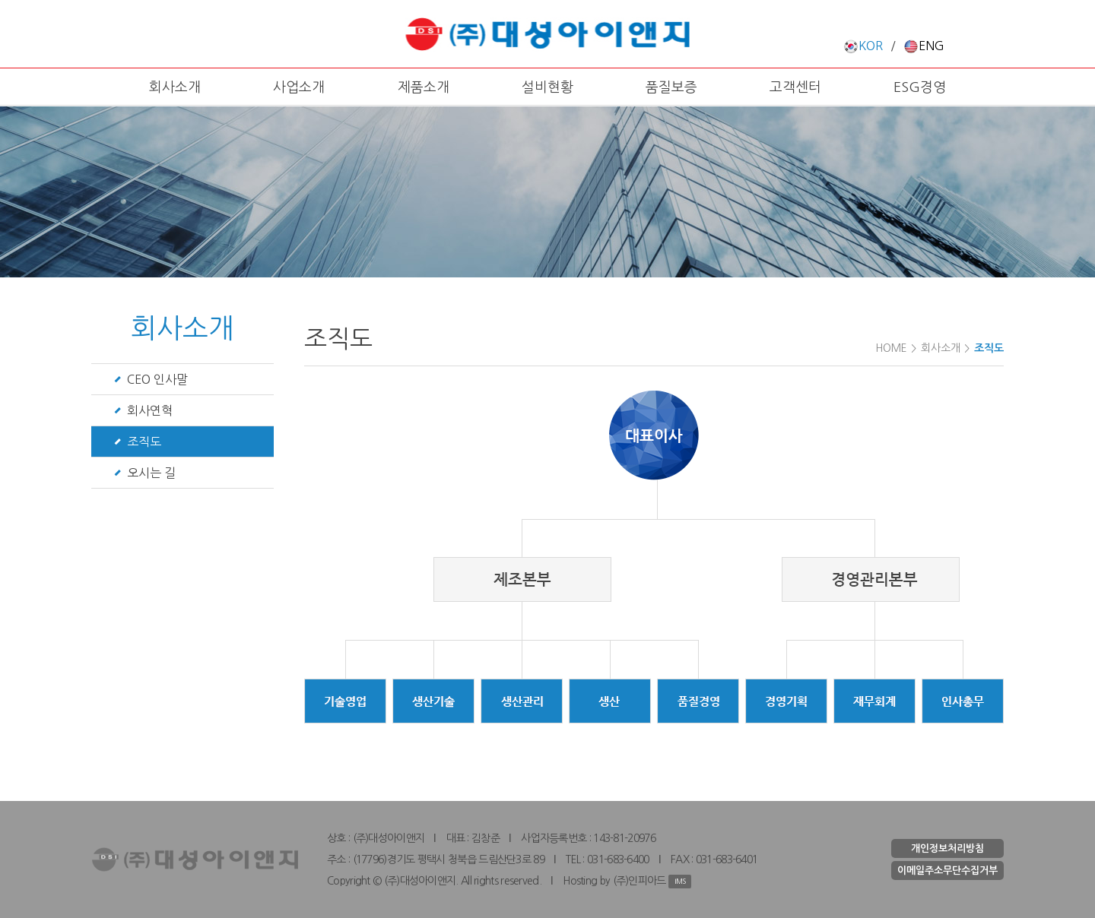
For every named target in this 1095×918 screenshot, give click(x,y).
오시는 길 (151, 473)
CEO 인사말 (157, 379)
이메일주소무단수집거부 (947, 870)
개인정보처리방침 (947, 848)
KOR (863, 46)
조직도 (144, 441)
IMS (679, 881)
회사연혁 (150, 410)
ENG (923, 46)
